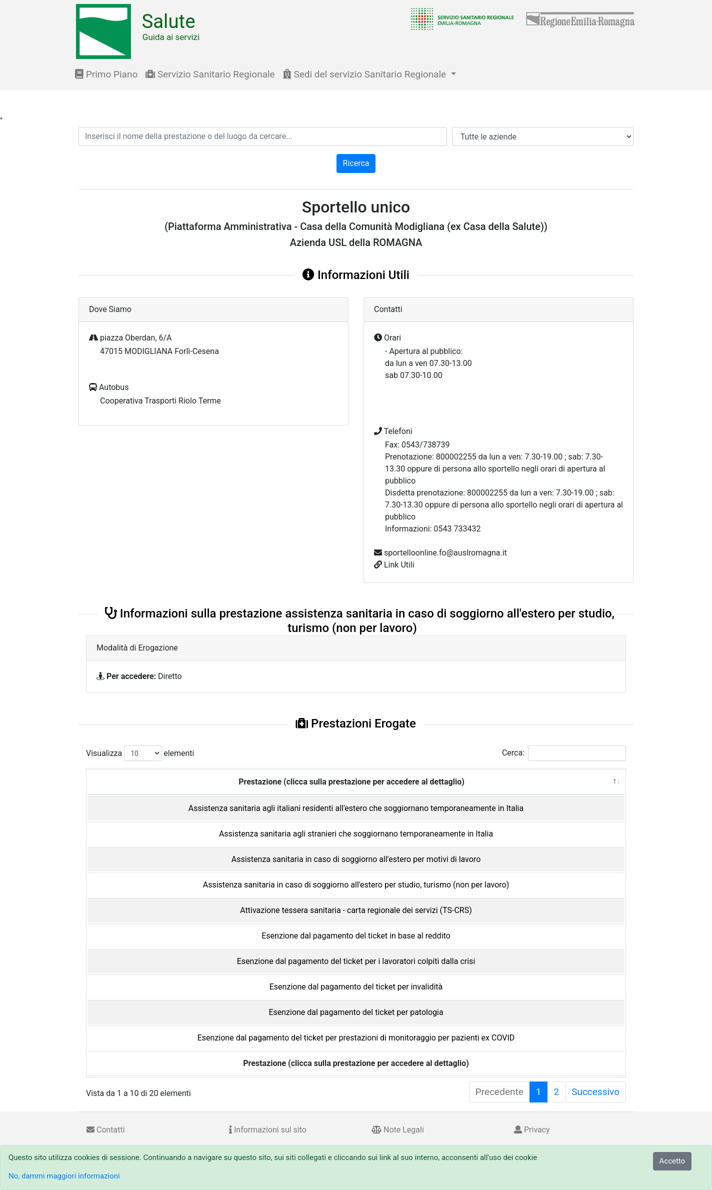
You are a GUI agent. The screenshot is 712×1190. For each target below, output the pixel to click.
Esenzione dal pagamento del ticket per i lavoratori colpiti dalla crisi (356, 961)
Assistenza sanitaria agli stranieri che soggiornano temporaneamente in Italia (356, 833)
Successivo (596, 1092)
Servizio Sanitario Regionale (210, 74)
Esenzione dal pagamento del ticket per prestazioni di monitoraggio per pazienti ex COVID (356, 1037)
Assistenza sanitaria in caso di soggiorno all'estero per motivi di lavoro (356, 859)
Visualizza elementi (140, 753)
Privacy (532, 1129)
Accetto (673, 1161)
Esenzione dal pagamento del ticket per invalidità (356, 987)
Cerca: (564, 753)
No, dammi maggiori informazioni (64, 1176)
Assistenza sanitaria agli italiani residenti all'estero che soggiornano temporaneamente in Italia (356, 808)
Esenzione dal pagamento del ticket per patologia (355, 1012)
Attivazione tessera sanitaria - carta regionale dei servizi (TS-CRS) (356, 910)
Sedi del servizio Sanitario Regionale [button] (365, 74)
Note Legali (398, 1129)
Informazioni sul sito (267, 1129)
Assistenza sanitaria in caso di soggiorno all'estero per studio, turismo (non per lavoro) (356, 885)
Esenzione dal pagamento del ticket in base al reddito (356, 935)
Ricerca (356, 163)
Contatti (105, 1129)
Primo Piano (106, 74)
